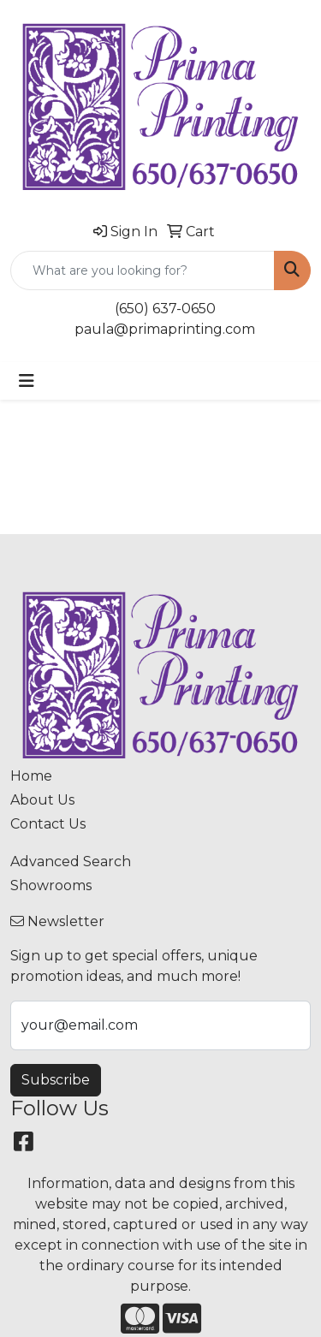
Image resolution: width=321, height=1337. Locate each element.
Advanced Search (70, 861)
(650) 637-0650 (165, 308)
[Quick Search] (142, 270)
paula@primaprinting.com (164, 329)
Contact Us (48, 824)
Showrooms (51, 885)
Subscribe (55, 1080)
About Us (42, 800)
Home (31, 776)
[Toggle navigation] (27, 381)
